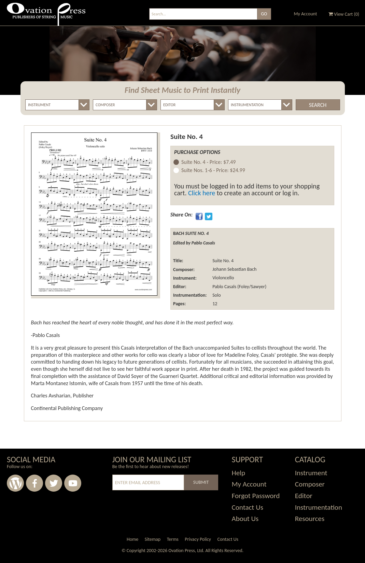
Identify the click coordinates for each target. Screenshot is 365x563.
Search (317, 105)
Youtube (72, 483)
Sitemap (152, 539)
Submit (201, 482)
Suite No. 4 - (208, 162)
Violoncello (222, 278)
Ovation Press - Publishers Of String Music (46, 17)
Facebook (34, 483)
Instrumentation (318, 507)
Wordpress (15, 483)
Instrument (311, 472)
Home (132, 539)
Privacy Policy (198, 539)
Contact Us (247, 507)
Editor (303, 495)
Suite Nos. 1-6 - (213, 170)
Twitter (53, 483)
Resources (309, 518)
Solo (216, 295)
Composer (310, 484)
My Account (305, 14)
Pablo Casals (223, 287)
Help (238, 472)
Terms (173, 539)
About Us (245, 518)
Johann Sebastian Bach (233, 269)
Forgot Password (256, 495)
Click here (201, 193)
